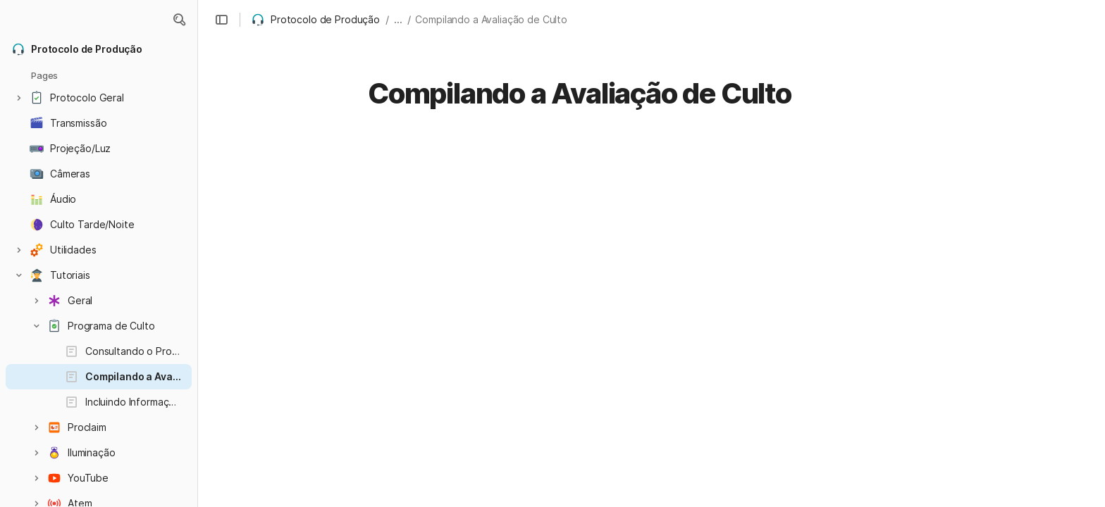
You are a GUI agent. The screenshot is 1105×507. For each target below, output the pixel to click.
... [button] (398, 19)
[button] (179, 20)
